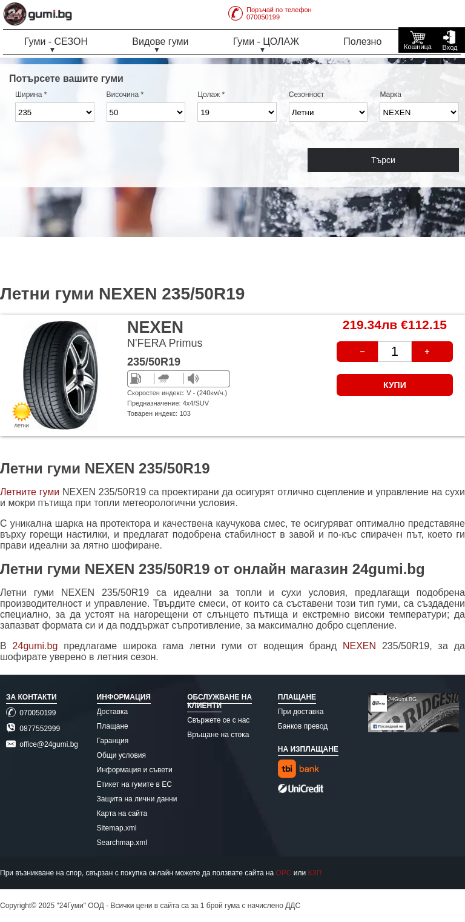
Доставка (112, 711)
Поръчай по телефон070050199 (270, 13)
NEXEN (362, 646)
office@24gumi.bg (42, 744)
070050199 (31, 713)
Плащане (112, 726)
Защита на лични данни (137, 799)
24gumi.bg (35, 646)
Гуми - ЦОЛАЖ (266, 41)
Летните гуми (29, 492)
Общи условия (121, 755)
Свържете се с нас (218, 720)
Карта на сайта (122, 813)
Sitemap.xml (117, 828)
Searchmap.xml (122, 842)
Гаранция (113, 741)
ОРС (284, 873)
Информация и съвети (135, 770)
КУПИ (394, 385)
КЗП (315, 873)
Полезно (362, 41)
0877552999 (33, 728)
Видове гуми (160, 41)
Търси (383, 160)
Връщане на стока (218, 734)
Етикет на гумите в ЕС (134, 784)
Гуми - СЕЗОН (56, 41)
